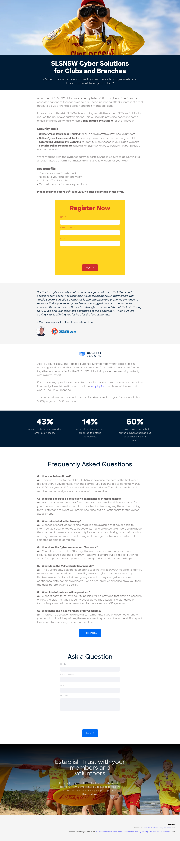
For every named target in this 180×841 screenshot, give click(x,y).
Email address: (67, 228)
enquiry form (99, 386)
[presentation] (79, 254)
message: (64, 696)
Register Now (90, 633)
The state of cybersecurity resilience (157, 828)
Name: (63, 217)
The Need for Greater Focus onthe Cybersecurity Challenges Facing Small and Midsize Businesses (133, 832)
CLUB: (63, 238)
